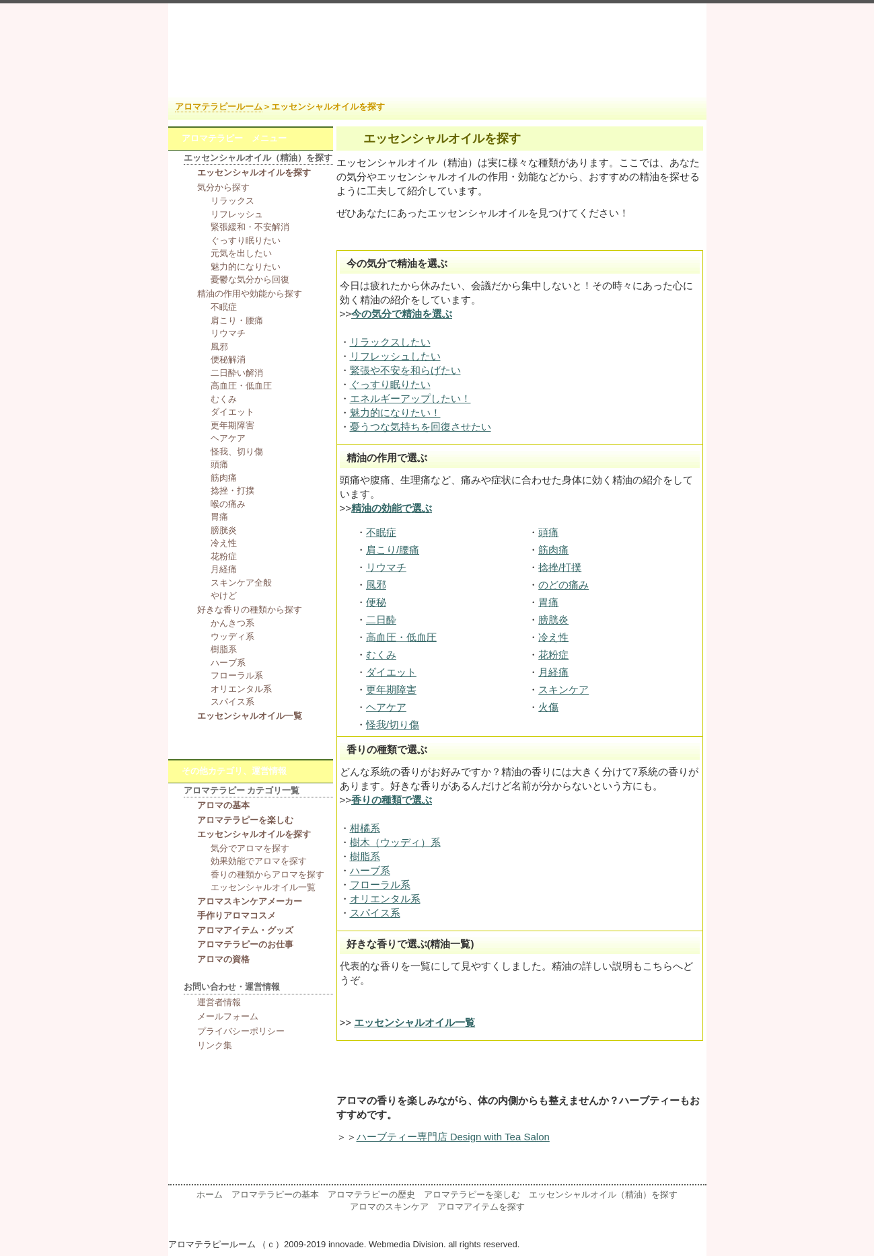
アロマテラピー (437, 48)
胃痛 (548, 602)
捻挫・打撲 (232, 490)
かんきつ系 (232, 623)
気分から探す (223, 187)
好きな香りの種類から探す (249, 609)
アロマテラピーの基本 (275, 1194)
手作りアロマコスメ (236, 915)
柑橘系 (365, 828)
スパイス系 (375, 912)
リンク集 (214, 1045)
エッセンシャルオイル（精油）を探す (603, 1194)
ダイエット (391, 672)
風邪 (376, 584)
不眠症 (381, 532)
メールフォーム (227, 1016)
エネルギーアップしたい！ (410, 398)
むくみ (381, 654)
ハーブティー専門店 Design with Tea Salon (453, 1136)
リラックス (232, 201)
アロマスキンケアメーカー (249, 901)
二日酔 (381, 619)
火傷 (548, 707)
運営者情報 (219, 1002)
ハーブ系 (370, 870)
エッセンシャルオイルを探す (254, 172)
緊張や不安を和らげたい (405, 370)
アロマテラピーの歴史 (371, 1194)
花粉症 (553, 654)
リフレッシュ (237, 214)
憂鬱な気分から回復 (250, 279)
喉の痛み (228, 504)
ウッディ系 (232, 636)
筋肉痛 (553, 549)
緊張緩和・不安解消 (250, 227)
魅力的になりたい (246, 267)
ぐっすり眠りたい (390, 384)
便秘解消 (228, 359)
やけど (224, 595)
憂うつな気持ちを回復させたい (420, 426)
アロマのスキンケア (389, 1207)
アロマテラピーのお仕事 (245, 944)
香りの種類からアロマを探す (267, 874)
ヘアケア (386, 707)
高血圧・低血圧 (401, 637)
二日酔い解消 (237, 373)
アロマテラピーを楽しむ (245, 820)
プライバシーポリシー (241, 1031)
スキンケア (563, 689)
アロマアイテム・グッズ (245, 930)
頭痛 (548, 532)
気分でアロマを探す (250, 848)
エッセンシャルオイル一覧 (249, 716)
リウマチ (386, 567)
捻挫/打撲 (559, 567)
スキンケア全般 (241, 583)
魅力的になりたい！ (395, 412)
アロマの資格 (223, 959)
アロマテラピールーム (218, 107)
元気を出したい (241, 253)
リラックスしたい (390, 342)
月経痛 (553, 672)
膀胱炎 (553, 619)
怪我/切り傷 (392, 724)
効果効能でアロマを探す (259, 861)
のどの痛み (563, 584)
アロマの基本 (223, 805)
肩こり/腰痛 (392, 549)
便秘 (376, 602)
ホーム (209, 1194)
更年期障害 (391, 689)
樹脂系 (365, 856)
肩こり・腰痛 (237, 320)
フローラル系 (380, 884)
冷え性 (553, 637)
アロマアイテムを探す (481, 1207)
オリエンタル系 (385, 898)
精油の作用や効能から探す (249, 293)
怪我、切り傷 (237, 451)
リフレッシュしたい (395, 356)
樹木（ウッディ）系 (395, 842)
